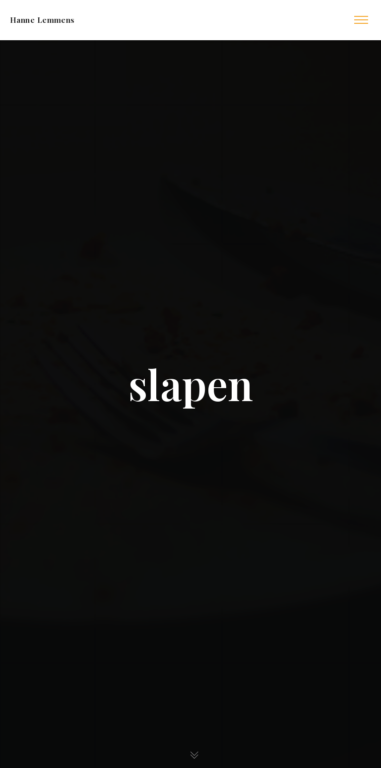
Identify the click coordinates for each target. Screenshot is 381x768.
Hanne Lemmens (42, 20)
